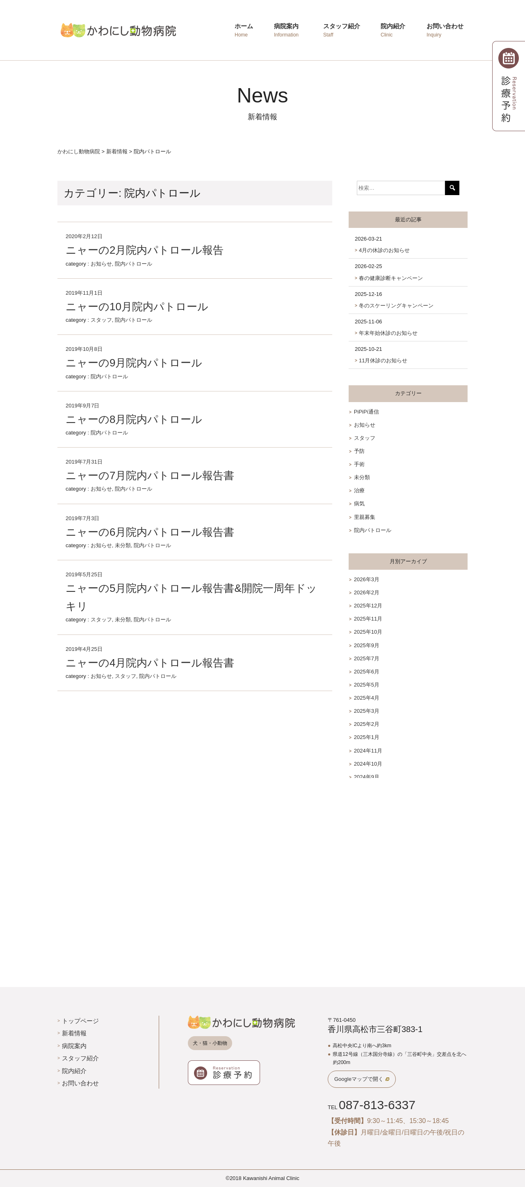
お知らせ (101, 264)
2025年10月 (368, 632)
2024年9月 (366, 777)
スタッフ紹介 (80, 1058)
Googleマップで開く (358, 1079)
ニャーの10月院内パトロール (137, 306)
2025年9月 (366, 645)
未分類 (123, 545)
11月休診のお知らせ (383, 360)
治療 (359, 490)
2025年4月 (366, 698)
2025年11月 (368, 619)
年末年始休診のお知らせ (388, 333)
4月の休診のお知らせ (384, 250)
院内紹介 (74, 1070)
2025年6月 (366, 672)
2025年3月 (366, 711)
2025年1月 (366, 737)
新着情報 (74, 1033)
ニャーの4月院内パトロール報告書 (150, 663)
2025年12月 (368, 606)
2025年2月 (366, 724)
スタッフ (101, 320)
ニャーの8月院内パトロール (134, 419)
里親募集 (364, 517)
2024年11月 (368, 751)
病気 (359, 503)
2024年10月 (368, 764)
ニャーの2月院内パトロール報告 (145, 250)
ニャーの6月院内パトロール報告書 (150, 532)
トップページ (80, 1020)
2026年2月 (366, 592)
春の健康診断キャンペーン (391, 278)
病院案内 (74, 1045)
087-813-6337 (377, 1105)
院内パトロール (133, 264)
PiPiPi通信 (366, 412)
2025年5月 (366, 685)
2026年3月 (366, 579)
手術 (359, 464)
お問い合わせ (80, 1083)
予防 (359, 451)
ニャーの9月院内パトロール (134, 363)
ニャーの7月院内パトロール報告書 (150, 475)
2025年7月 (366, 658)
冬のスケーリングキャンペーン (396, 305)
